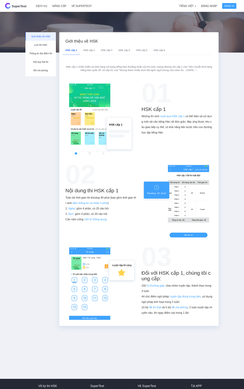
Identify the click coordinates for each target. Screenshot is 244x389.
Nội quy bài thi (40, 62)
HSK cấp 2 (89, 50)
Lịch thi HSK (40, 45)
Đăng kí (229, 6)
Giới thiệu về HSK (40, 36)
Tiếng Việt (187, 6)
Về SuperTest (82, 6)
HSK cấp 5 (141, 50)
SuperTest (15, 6)
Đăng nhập (209, 6)
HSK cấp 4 (124, 50)
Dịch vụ (41, 6)
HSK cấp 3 (106, 50)
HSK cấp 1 (71, 50)
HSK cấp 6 (159, 50)
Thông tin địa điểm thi (40, 53)
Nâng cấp (59, 6)
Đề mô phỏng (41, 70)
